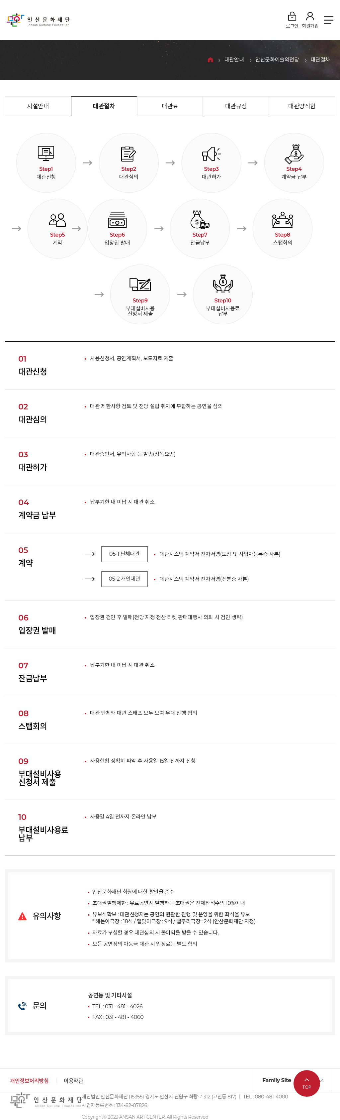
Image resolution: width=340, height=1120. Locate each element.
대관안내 (234, 60)
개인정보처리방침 (29, 1081)
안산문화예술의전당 (277, 60)
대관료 (170, 106)
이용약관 (73, 1081)
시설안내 (38, 106)
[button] (292, 1080)
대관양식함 (302, 106)
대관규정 (236, 106)
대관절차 (320, 60)
